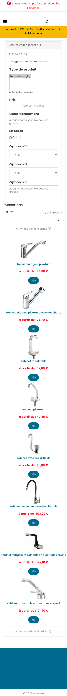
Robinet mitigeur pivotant (33, 264)
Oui (16, 137)
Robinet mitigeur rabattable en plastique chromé (33, 555)
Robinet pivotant (33, 409)
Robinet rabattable (33, 361)
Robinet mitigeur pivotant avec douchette (33, 312)
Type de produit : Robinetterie (31, 61)
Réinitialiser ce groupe (22, 92)
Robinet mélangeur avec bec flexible (34, 506)
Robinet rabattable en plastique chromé (33, 603)
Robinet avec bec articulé (33, 458)
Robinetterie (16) (20, 76)
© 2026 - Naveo (33, 693)
